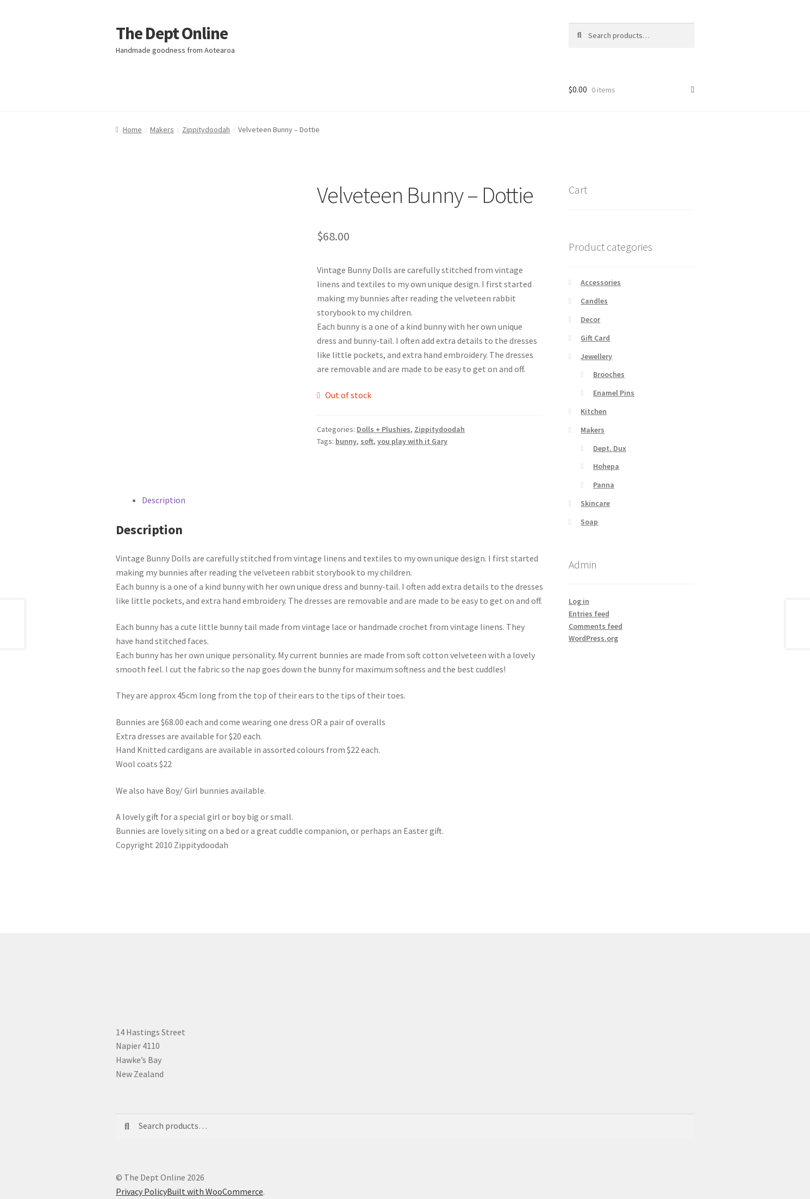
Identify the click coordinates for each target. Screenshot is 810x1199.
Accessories (601, 282)
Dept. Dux (609, 448)
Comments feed (595, 626)
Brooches (609, 374)
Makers (162, 129)
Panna (603, 485)
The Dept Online (172, 33)
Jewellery (596, 356)
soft (366, 441)
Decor (590, 319)
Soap (589, 522)
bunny (346, 441)
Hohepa (606, 466)
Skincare (595, 503)
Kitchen (594, 411)
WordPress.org (593, 638)
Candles (594, 301)
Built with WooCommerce (215, 1191)
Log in (579, 601)
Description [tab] (163, 500)
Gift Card (595, 338)
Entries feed (589, 614)
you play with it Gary (412, 441)
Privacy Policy (141, 1191)
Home (132, 129)
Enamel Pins (613, 393)
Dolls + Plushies (383, 429)
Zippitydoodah (206, 129)
